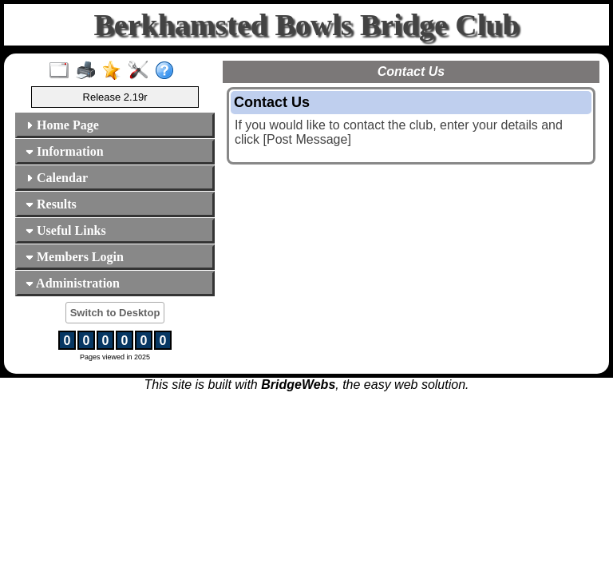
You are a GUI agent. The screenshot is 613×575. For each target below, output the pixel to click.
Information (65, 151)
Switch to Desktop (115, 313)
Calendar (57, 177)
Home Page (62, 125)
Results (51, 204)
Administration (73, 283)
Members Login (75, 257)
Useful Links (66, 230)
